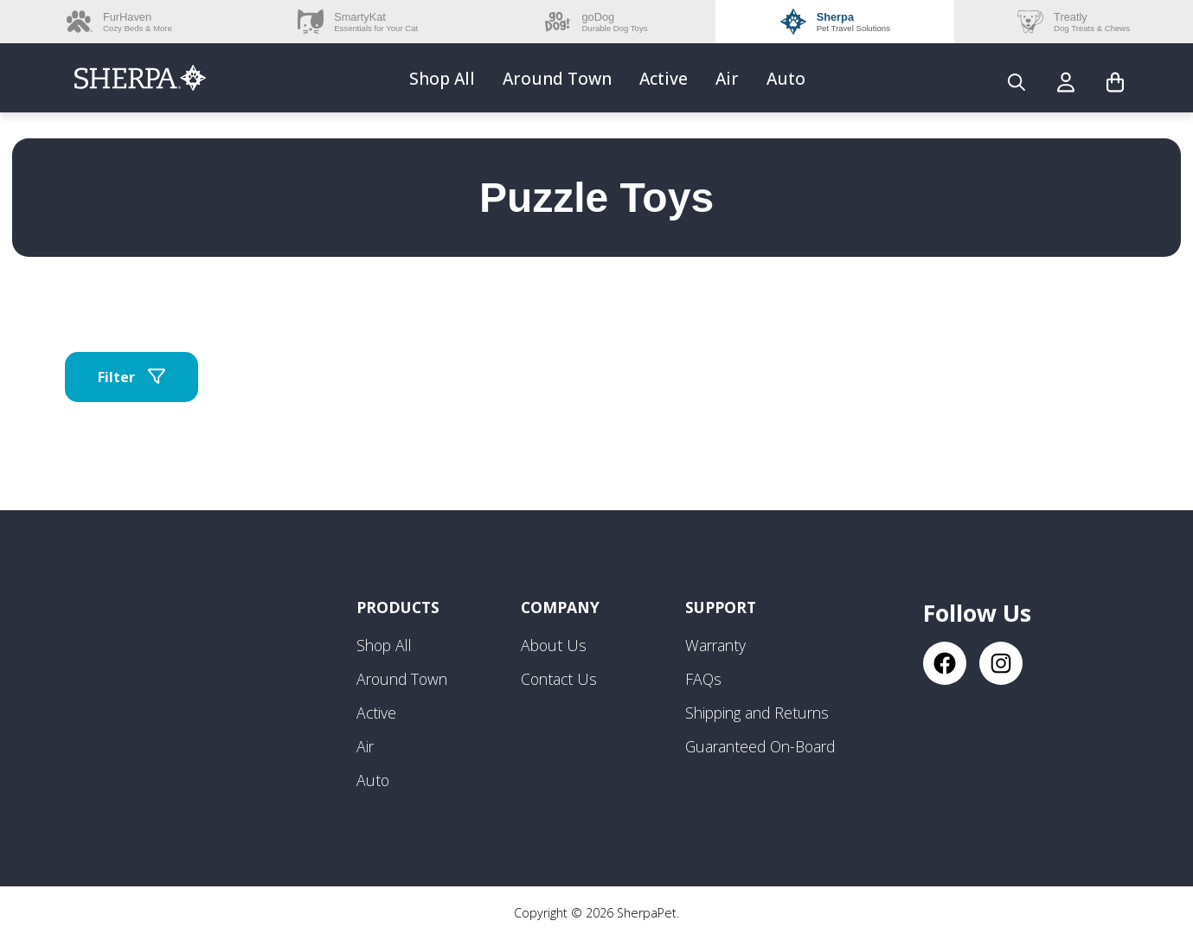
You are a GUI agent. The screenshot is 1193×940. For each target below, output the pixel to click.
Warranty (715, 645)
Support (720, 607)
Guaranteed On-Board (760, 746)
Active (663, 78)
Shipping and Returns (757, 712)
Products (397, 607)
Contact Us (559, 678)
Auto (785, 78)
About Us (554, 645)
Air (727, 78)
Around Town (557, 78)
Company (560, 607)
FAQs (703, 678)
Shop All (442, 78)
